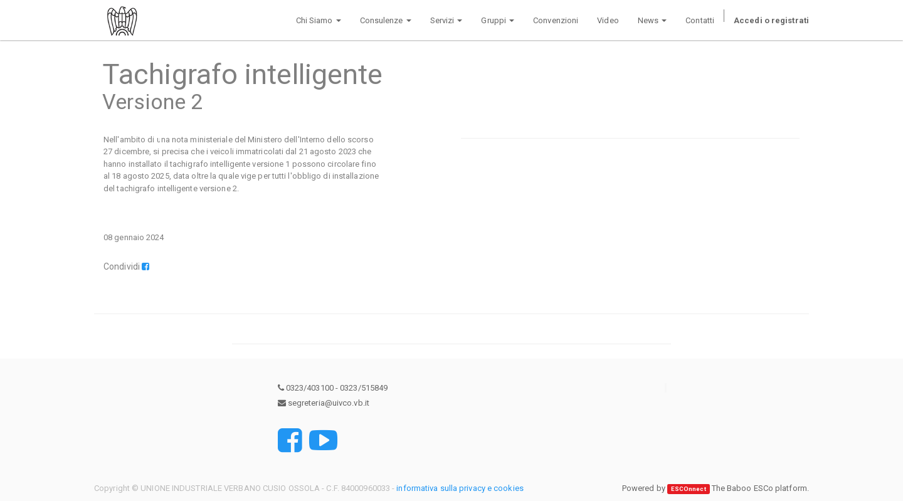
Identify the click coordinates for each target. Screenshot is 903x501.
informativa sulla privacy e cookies (460, 488)
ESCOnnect (688, 488)
